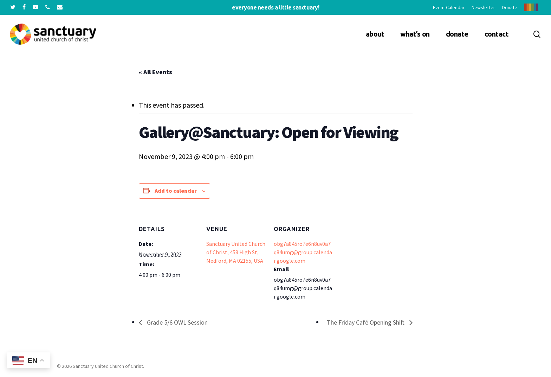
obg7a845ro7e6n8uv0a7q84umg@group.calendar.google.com (303, 252)
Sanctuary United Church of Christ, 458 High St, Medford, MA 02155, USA (235, 252)
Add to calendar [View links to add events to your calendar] (176, 190)
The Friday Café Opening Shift (366, 322)
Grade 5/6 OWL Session (176, 322)
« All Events (155, 72)
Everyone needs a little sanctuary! (275, 7)
